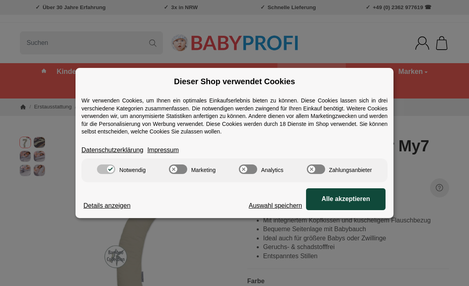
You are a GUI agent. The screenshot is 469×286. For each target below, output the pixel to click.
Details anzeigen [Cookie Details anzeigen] (106, 205)
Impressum (163, 150)
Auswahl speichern (275, 205)
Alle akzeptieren (346, 198)
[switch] (106, 169)
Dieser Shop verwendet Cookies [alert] (234, 81)
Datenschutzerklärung (112, 150)
